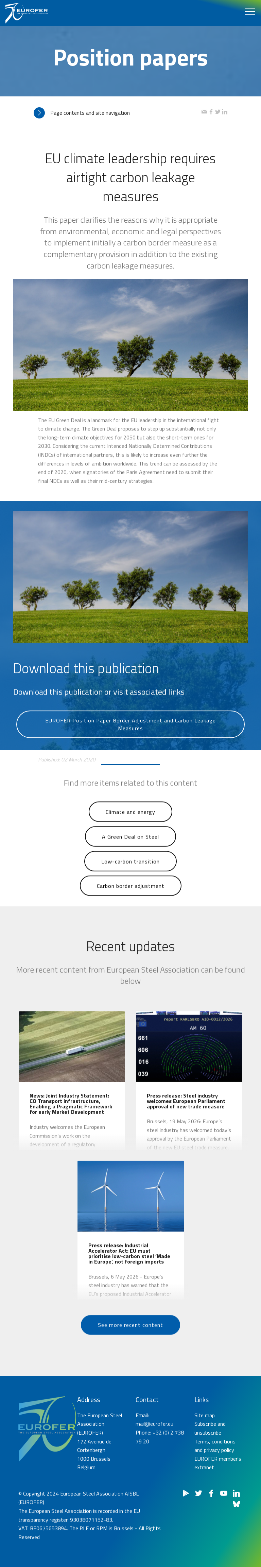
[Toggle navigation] (250, 11)
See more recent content (130, 1339)
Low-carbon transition (130, 876)
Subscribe (205, 1469)
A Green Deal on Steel (130, 851)
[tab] (118, 113)
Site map (204, 1460)
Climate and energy (130, 827)
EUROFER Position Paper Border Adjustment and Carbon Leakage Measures (130, 744)
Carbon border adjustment (130, 901)
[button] (118, 113)
